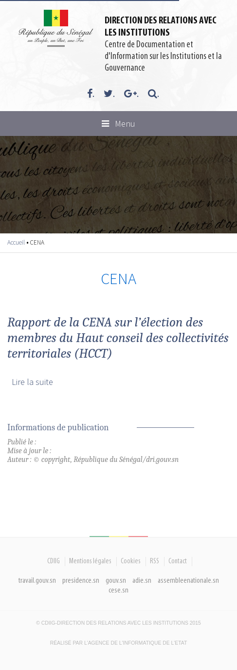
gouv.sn (116, 580)
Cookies (131, 561)
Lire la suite (32, 381)
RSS (154, 561)
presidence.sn (80, 580)
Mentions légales (90, 561)
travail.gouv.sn (37, 580)
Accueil (16, 242)
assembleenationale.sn (188, 580)
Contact (177, 561)
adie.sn (141, 580)
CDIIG (53, 561)
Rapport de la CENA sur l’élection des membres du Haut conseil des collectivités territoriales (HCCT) (118, 337)
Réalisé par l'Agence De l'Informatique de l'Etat (118, 643)
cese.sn (118, 590)
